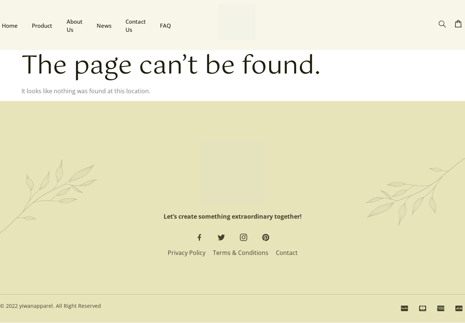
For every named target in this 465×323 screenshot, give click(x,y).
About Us (74, 25)
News (104, 24)
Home (8, 24)
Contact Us (136, 25)
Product (41, 24)
